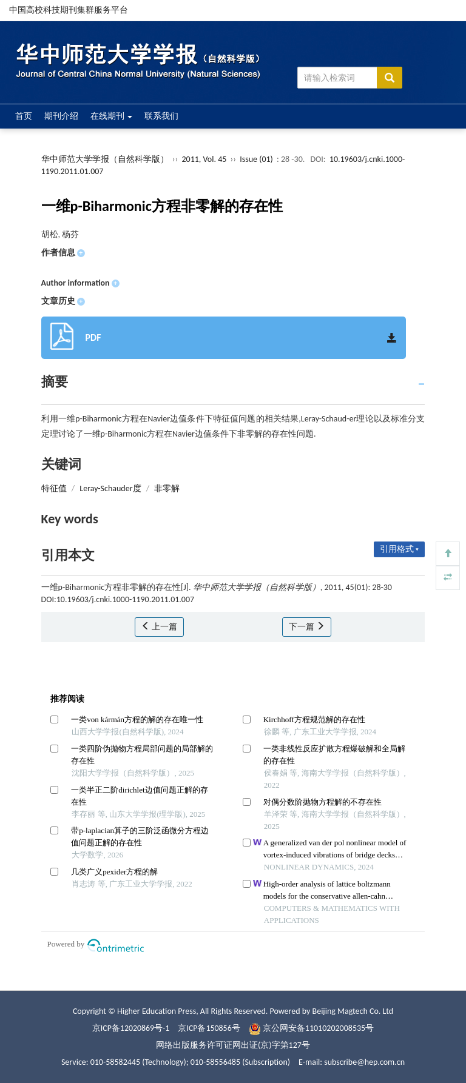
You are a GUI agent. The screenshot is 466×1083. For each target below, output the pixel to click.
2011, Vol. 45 (204, 159)
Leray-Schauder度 (110, 488)
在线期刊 (111, 116)
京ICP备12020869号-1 (130, 1028)
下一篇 (307, 627)
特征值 (54, 488)
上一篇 (159, 627)
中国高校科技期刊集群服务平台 (68, 10)
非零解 (167, 488)
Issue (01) (256, 159)
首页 (23, 116)
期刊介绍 (61, 116)
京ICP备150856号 (209, 1028)
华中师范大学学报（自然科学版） (105, 159)
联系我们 (161, 116)
